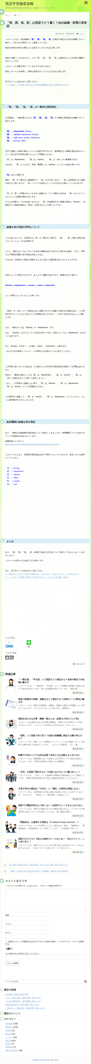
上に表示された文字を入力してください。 (23, 954)
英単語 (8, 1031)
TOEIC (8, 1044)
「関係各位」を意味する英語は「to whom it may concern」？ (48, 822)
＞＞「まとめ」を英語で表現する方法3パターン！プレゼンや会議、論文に (37, 577)
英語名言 (9, 1027)
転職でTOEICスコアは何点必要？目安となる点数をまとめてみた (49, 755)
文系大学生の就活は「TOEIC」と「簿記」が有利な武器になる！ (49, 788)
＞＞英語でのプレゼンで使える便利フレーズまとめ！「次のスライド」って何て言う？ (42, 574)
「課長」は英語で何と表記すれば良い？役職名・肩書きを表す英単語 (36, 871)
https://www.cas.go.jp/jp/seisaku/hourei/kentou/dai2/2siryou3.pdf (32, 444)
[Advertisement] (45, 519)
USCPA (8, 1041)
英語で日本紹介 (12, 1050)
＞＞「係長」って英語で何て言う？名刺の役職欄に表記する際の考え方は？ (37, 85)
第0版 (56, 1060)
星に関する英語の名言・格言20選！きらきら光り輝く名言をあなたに (36, 865)
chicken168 (79, 664)
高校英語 (9, 1047)
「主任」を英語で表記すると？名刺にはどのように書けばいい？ (49, 772)
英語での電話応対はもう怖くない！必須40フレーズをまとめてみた (50, 805)
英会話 (8, 1034)
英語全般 (9, 1024)
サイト (8, 933)
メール (8, 924)
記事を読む (79, 693)
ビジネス (81, 33)
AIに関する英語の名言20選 (16, 994)
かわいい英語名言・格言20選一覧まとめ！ (23, 998)
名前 (7, 915)
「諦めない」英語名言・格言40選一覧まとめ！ (25, 1008)
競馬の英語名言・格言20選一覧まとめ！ (22, 1005)
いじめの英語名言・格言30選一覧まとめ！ (23, 1001)
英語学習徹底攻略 (19, 4)
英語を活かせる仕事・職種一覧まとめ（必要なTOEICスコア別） (49, 719)
